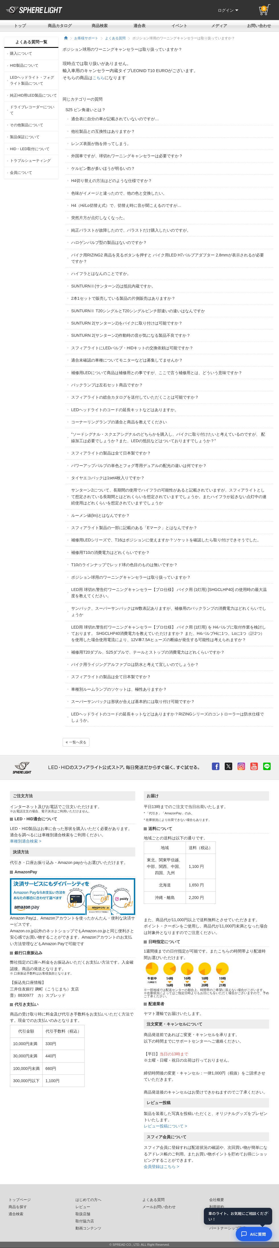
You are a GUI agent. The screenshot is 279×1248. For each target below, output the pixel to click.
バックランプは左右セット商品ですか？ (107, 385)
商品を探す (18, 1207)
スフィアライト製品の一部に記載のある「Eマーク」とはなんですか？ (134, 527)
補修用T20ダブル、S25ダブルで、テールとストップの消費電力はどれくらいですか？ (148, 652)
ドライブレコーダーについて (32, 110)
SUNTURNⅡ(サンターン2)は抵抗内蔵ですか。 (113, 286)
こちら (98, 78)
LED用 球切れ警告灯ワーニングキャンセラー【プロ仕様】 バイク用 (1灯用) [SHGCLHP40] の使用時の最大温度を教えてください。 (169, 592)
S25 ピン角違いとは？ (85, 109)
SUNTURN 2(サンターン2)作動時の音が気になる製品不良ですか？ (130, 335)
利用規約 (216, 1207)
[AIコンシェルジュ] (254, 1234)
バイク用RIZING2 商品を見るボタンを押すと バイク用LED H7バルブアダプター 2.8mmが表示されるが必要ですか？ (167, 258)
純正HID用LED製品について (33, 95)
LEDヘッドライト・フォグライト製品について (32, 80)
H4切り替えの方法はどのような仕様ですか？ (111, 180)
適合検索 (16, 1214)
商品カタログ (60, 25)
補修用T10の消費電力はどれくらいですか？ (110, 552)
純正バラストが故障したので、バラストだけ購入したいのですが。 (131, 230)
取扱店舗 (82, 1214)
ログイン (228, 10)
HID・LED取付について (30, 149)
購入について (21, 53)
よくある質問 (115, 38)
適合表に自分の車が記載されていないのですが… (115, 119)
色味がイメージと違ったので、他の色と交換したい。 (119, 193)
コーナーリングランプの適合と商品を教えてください (119, 422)
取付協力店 (84, 1221)
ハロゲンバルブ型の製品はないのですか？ (109, 242)
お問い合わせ (259, 25)
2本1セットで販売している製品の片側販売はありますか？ (123, 298)
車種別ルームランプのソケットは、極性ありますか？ (119, 689)
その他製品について (26, 125)
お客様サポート (86, 38)
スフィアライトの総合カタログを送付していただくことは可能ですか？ (135, 397)
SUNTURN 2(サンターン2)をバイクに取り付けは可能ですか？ (126, 323)
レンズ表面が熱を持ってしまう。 (101, 143)
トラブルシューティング (30, 160)
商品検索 (100, 25)
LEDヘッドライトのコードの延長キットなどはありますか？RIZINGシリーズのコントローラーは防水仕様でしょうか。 (167, 717)
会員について (21, 172)
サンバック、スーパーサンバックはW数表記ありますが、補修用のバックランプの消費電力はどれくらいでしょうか (168, 611)
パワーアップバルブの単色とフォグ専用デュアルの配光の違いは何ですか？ (139, 465)
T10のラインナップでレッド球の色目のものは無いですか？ (124, 564)
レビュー (82, 1207)
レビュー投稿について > (165, 1126)
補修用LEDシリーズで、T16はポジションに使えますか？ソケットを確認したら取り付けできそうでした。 (166, 540)
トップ (20, 25)
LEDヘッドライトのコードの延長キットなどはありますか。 (125, 409)
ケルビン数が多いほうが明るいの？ (103, 168)
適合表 (139, 25)
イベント (179, 25)
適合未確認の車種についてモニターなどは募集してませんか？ (127, 360)
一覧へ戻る (76, 742)
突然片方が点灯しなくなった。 (99, 217)
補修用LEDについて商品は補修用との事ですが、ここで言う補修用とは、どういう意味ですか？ (156, 372)
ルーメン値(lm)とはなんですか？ (100, 515)
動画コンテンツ (88, 1228)
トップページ (20, 1200)
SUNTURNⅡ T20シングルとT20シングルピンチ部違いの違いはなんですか (138, 311)
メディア (219, 25)
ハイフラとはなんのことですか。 (101, 273)
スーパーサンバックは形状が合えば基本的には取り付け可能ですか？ (133, 701)
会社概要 (216, 1200)
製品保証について (25, 137)
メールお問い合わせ (159, 1207)
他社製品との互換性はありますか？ (103, 131)
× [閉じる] (267, 1213)
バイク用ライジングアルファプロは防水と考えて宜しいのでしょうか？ (135, 664)
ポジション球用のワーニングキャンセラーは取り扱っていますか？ (131, 577)
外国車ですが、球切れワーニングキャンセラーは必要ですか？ (127, 156)
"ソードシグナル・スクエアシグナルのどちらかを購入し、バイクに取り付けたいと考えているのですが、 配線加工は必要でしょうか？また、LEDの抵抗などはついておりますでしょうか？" (168, 437)
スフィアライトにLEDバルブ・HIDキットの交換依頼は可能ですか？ (132, 348)
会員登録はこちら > (161, 1166)
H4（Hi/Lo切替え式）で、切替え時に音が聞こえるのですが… (126, 205)
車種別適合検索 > (25, 841)
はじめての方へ (88, 1200)
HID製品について (24, 65)
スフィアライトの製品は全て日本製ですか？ (111, 453)
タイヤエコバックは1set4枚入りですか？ (108, 478)
